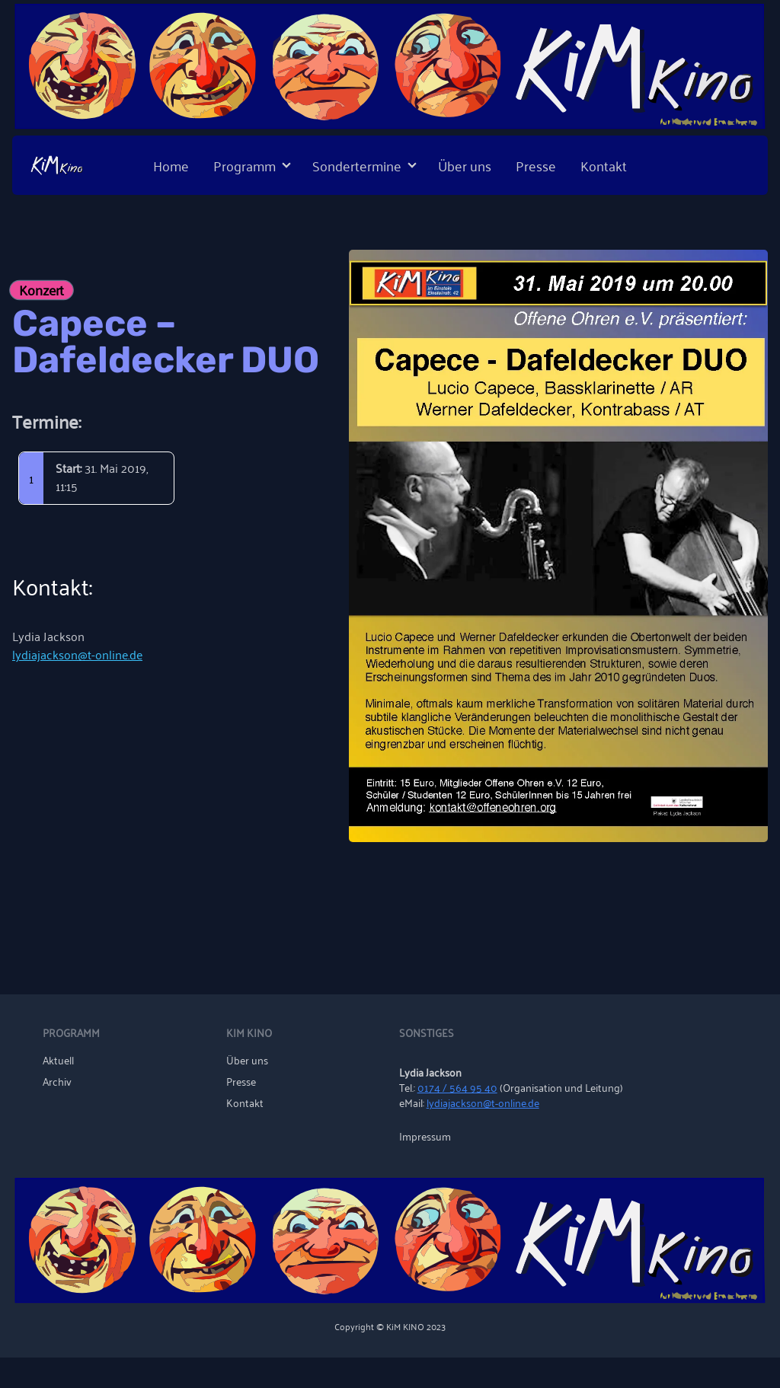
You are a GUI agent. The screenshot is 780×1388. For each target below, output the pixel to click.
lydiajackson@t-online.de (77, 654)
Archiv (57, 1081)
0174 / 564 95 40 (457, 1086)
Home (171, 165)
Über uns (464, 165)
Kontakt (603, 165)
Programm (244, 165)
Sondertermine (356, 165)
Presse (536, 165)
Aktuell (58, 1059)
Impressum (425, 1136)
